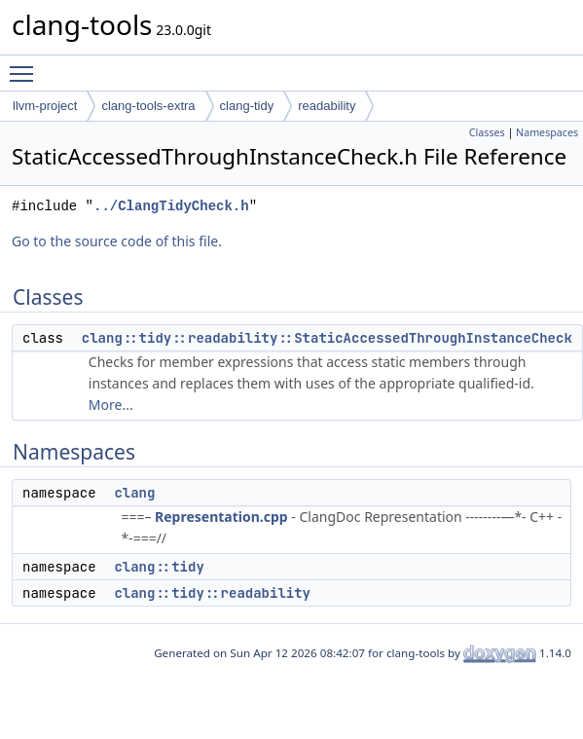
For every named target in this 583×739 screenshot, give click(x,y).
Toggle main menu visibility (26, 65)
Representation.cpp (221, 516)
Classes (487, 132)
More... (111, 404)
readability (326, 105)
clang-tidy (247, 105)
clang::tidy (158, 566)
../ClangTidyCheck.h (171, 206)
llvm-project (45, 105)
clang (134, 492)
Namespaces (547, 132)
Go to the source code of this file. (117, 241)
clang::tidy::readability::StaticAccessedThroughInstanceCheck (327, 338)
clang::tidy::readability (212, 593)
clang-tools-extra (148, 105)
